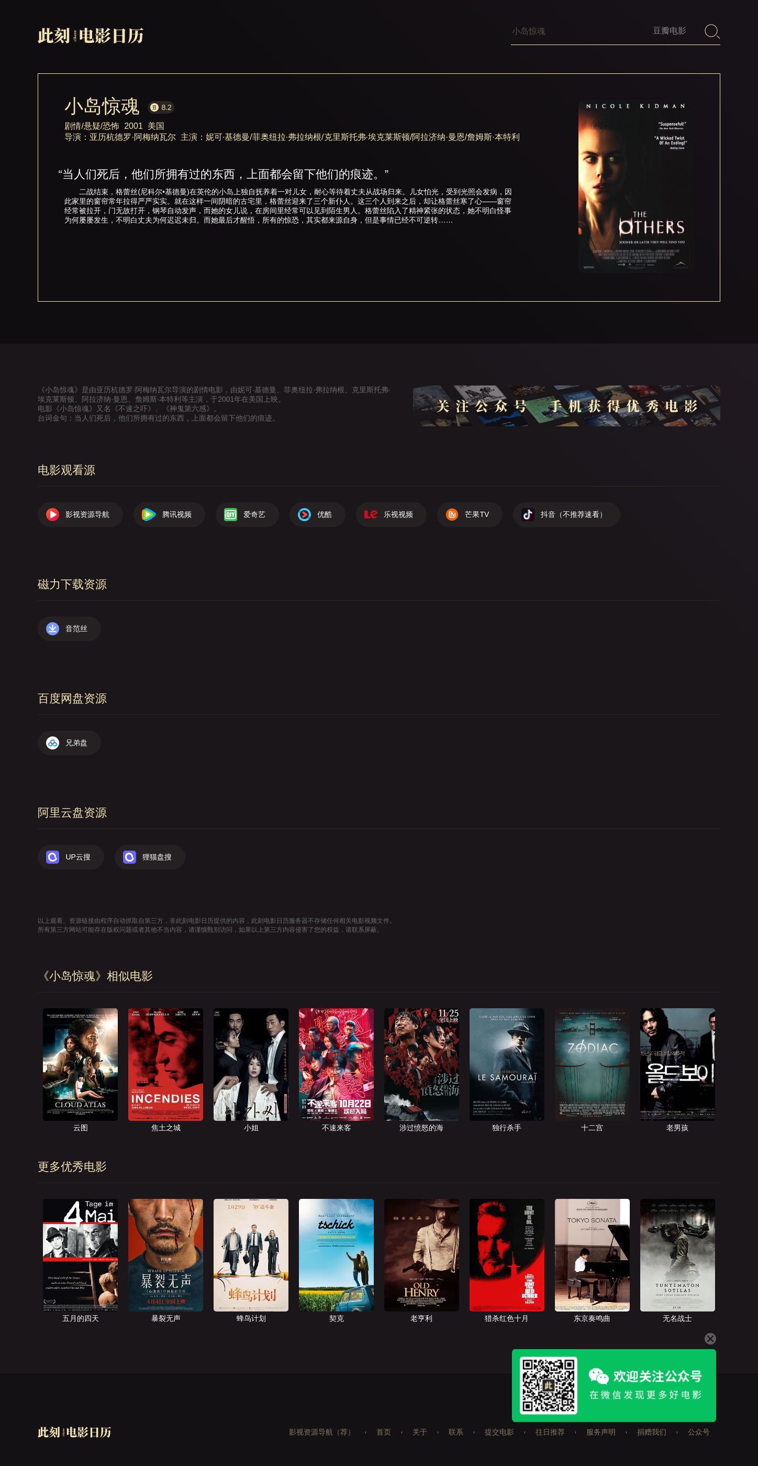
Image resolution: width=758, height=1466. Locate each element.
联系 (456, 1432)
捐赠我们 (651, 1432)
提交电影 (499, 1432)
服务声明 (601, 1432)
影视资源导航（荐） (322, 1432)
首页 (383, 1432)
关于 (420, 1432)
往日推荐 (550, 1432)
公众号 (699, 1432)
